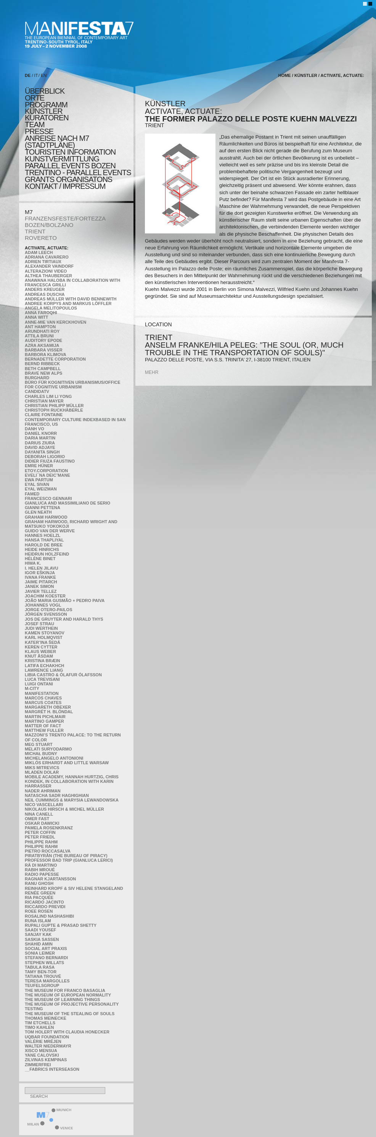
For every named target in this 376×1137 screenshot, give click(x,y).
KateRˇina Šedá (42, 642)
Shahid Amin (39, 944)
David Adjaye (40, 447)
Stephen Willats (44, 962)
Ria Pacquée (39, 897)
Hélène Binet (40, 558)
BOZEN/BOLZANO (49, 225)
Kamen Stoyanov (44, 633)
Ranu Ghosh (39, 883)
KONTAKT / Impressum (65, 186)
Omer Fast (37, 818)
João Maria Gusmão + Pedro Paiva (64, 600)
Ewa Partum (39, 479)
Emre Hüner (39, 465)
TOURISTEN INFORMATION (70, 152)
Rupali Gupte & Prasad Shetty (60, 925)
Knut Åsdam (39, 656)
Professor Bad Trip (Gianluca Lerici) (69, 860)
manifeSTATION (42, 693)
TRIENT (35, 231)
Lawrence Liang (44, 670)
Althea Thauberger (48, 275)
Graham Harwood (46, 517)
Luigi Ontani (39, 684)
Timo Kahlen (39, 1027)
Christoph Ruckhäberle (54, 410)
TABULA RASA (40, 967)
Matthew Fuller (44, 730)
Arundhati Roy (42, 331)
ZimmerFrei (38, 1064)
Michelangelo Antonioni (54, 758)
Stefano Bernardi (46, 957)
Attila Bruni (39, 336)
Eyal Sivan (37, 484)
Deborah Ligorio (45, 456)
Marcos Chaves (43, 698)
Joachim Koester (45, 596)
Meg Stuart (39, 744)
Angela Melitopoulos (51, 308)
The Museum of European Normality (68, 995)
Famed (32, 494)
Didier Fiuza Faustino (50, 461)
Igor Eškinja (40, 572)
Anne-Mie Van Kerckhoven (55, 322)
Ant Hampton (40, 326)
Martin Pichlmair (45, 716)
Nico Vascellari (44, 804)
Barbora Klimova (45, 354)
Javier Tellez (41, 591)
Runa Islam (38, 920)
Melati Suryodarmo (48, 749)
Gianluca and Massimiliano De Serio (67, 503)
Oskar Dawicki (42, 823)
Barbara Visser (44, 350)
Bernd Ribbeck (42, 363)
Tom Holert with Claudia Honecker (67, 1032)
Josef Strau (39, 623)
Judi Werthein (41, 628)
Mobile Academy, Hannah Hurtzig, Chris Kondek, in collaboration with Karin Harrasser (72, 781)
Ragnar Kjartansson (50, 879)
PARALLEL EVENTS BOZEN (70, 165)
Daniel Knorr (41, 433)
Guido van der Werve (50, 531)
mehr (151, 372)
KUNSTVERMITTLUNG (62, 158)
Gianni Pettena (42, 507)
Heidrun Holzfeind (47, 554)
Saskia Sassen (42, 939)
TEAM (35, 124)
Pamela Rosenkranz (49, 828)
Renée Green (40, 893)
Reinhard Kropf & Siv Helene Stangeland (74, 888)
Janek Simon (39, 586)
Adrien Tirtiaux (43, 261)
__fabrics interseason (52, 1069)
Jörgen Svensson (46, 614)
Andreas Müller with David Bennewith (71, 299)
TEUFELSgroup (42, 985)
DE (28, 75)
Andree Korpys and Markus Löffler (68, 303)
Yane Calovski (42, 1055)
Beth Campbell (43, 368)
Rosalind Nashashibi (49, 916)
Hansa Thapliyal (44, 540)
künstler (44, 111)
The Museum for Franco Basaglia (65, 990)
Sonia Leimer (40, 953)
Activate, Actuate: (46, 248)
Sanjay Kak (38, 934)
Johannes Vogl (43, 605)
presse (39, 131)
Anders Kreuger (45, 289)
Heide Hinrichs (42, 549)
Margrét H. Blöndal (49, 711)
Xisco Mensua (41, 1050)
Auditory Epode (43, 340)
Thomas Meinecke (45, 1018)
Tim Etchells (40, 1022)
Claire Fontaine (44, 414)
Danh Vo (34, 428)
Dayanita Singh (42, 452)
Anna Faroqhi (41, 312)
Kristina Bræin (42, 660)
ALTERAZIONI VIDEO (46, 271)
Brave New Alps (43, 373)
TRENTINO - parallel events (78, 172)
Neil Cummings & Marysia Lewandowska (72, 800)
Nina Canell (39, 814)
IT (36, 75)
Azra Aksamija (42, 345)
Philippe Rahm (41, 842)
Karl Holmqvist (44, 637)
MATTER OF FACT (43, 725)
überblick (44, 91)
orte (34, 97)
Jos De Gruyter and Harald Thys (64, 619)
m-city (32, 688)
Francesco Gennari (48, 498)
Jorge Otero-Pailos (48, 609)
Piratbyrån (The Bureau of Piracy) (66, 855)
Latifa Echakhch (44, 665)
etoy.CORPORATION (46, 470)
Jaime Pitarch (41, 582)
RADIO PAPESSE (42, 874)
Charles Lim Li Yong (48, 396)
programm (46, 104)
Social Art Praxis (46, 948)
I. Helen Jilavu (41, 568)
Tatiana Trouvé (43, 976)
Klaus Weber (40, 651)
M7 (29, 212)
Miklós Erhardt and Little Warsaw (67, 762)
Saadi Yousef (40, 930)
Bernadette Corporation (55, 359)
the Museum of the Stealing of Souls (69, 1013)
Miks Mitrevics (42, 767)
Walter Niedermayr (48, 1046)
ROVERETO (41, 238)
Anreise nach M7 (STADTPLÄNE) (57, 142)
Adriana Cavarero (47, 257)
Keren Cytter (41, 647)
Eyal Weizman (41, 489)
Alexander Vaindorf (49, 266)
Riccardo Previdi (45, 906)
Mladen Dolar (42, 772)
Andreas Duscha (45, 294)
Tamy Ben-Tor (40, 971)
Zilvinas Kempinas (46, 1059)
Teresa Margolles (47, 981)
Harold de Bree (44, 545)
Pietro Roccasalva (48, 851)
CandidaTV (37, 391)
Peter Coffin (40, 832)
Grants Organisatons (68, 179)
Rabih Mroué (40, 869)
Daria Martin (40, 438)
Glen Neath (38, 512)
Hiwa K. (33, 563)
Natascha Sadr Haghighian (57, 795)
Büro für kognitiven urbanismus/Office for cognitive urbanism (73, 384)
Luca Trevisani (42, 679)
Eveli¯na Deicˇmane (47, 475)
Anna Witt (36, 317)
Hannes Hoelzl (43, 535)
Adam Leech (39, 252)
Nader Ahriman (43, 791)
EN (44, 75)
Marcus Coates (43, 702)
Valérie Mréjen (43, 1041)
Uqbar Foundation (47, 1037)
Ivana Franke (40, 577)
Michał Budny (41, 753)
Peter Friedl (40, 837)
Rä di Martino (41, 865)
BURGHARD (37, 377)
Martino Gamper (44, 721)
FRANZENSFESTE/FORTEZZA (65, 218)
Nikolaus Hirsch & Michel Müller (64, 809)
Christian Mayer (44, 401)
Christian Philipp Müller (54, 405)
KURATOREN (47, 117)
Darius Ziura (40, 443)
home (284, 75)
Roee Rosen (39, 911)
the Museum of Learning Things (62, 999)
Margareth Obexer (48, 707)
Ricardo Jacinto (44, 902)
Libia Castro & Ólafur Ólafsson (63, 674)
